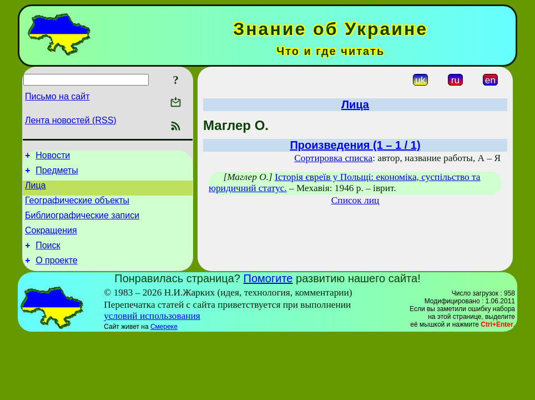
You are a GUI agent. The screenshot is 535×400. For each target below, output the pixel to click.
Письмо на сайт (57, 96)
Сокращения (51, 240)
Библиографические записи (82, 223)
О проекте (56, 273)
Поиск (48, 257)
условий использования (152, 329)
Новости (53, 157)
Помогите (268, 292)
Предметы (57, 173)
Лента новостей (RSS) (71, 120)
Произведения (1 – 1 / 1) (355, 145)
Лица (35, 190)
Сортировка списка (333, 158)
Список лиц (355, 200)
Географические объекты (77, 207)
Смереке (164, 340)
